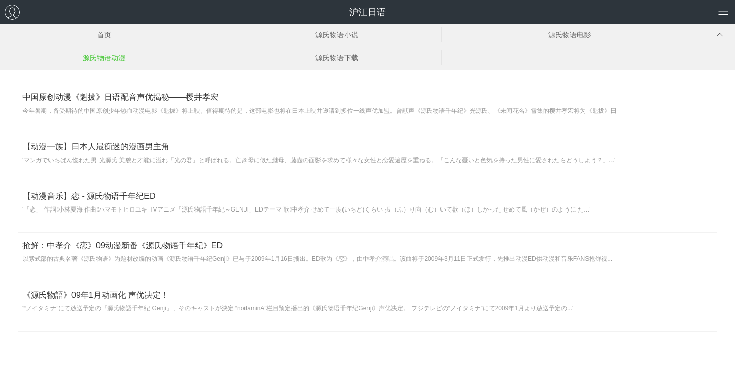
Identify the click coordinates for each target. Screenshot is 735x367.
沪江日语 (367, 12)
